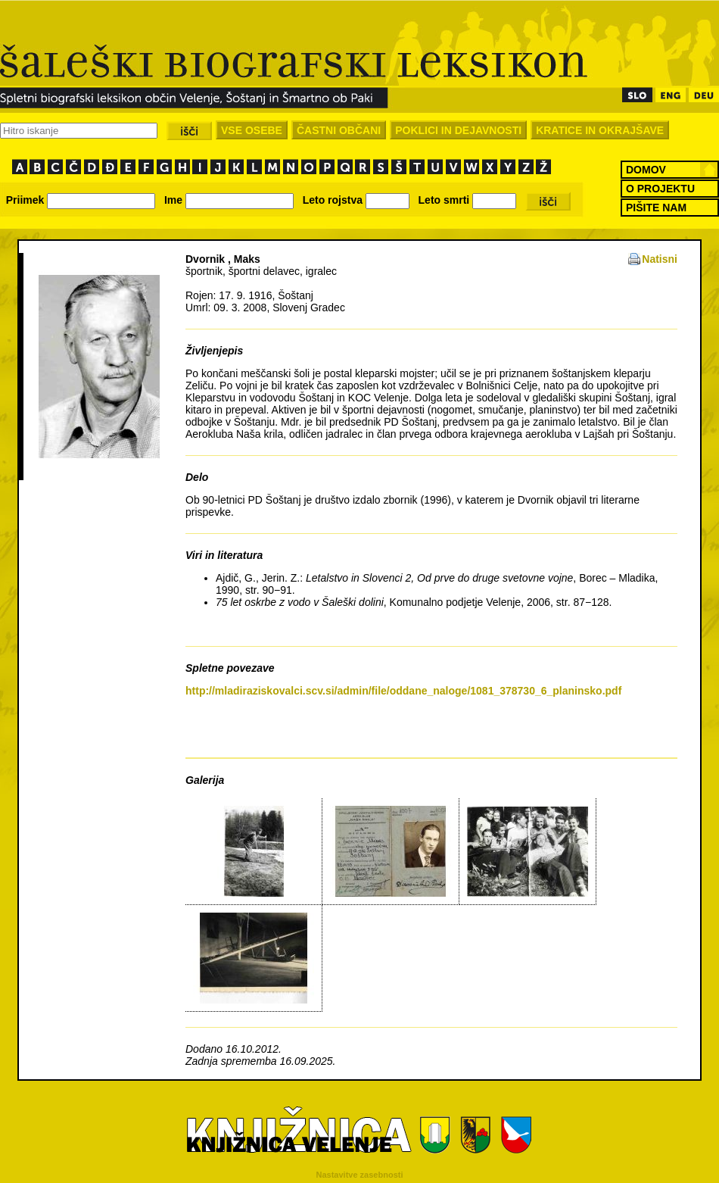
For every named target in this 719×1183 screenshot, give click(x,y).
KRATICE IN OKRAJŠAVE (600, 130)
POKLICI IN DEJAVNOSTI (458, 130)
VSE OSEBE (251, 130)
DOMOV (646, 170)
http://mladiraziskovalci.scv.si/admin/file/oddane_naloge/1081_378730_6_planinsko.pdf (403, 691)
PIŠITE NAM (656, 207)
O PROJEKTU (660, 189)
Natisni (659, 259)
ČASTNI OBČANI (339, 130)
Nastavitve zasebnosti (359, 1174)
